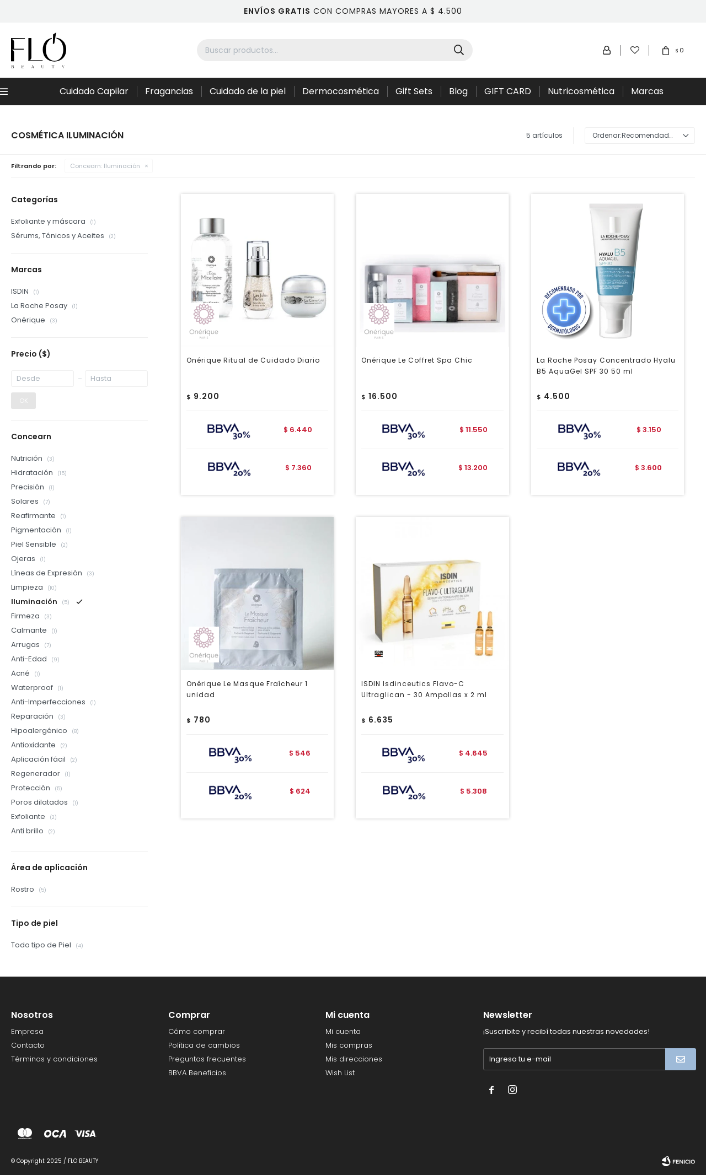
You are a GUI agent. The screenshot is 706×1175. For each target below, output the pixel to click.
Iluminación (105, 165)
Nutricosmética (581, 91)
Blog (458, 91)
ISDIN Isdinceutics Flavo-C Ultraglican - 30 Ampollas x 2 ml (424, 689)
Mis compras (348, 1045)
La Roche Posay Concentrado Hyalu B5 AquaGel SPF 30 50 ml (606, 365)
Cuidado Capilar (94, 91)
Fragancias (169, 91)
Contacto (28, 1045)
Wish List (340, 1073)
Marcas (647, 91)
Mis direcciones (353, 1059)
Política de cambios (204, 1045)
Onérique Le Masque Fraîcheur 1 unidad (247, 689)
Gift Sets (413, 91)
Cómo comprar (196, 1031)
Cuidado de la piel (248, 91)
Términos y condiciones (54, 1059)
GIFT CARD (507, 91)
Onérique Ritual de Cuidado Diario (253, 360)
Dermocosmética (340, 91)
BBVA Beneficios (197, 1073)
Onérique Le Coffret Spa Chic (417, 360)
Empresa (27, 1031)
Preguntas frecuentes (207, 1059)
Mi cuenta (343, 1031)
